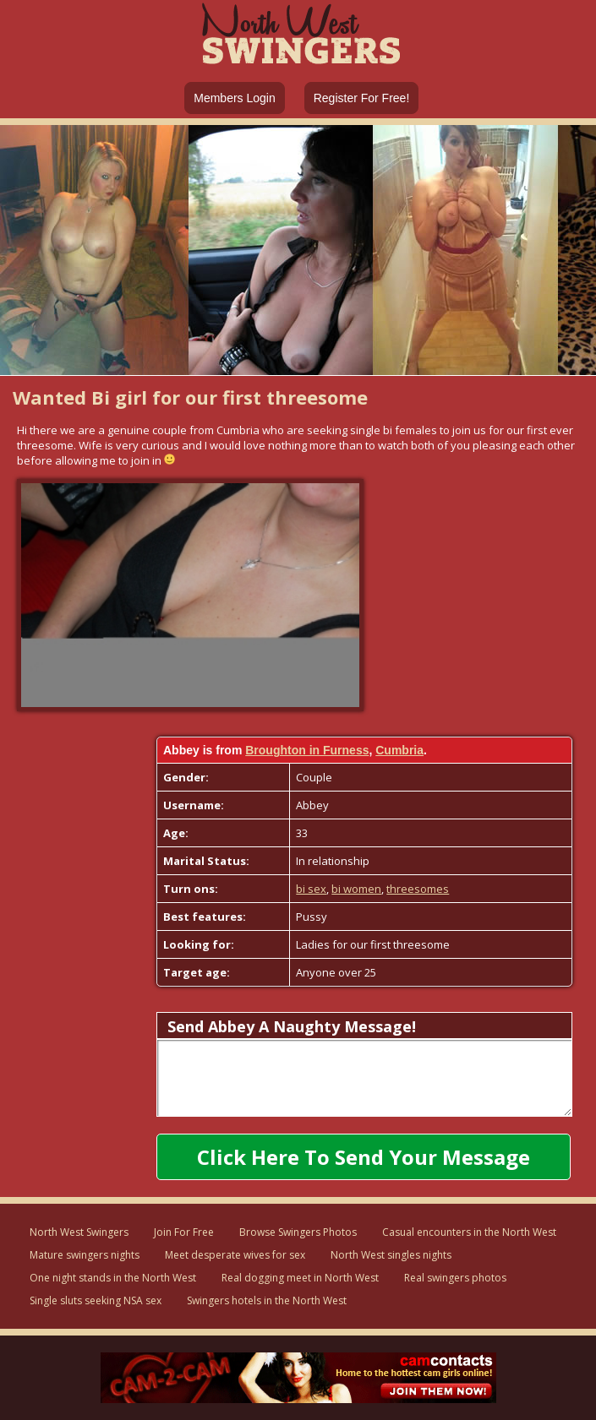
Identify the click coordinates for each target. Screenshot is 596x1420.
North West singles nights (391, 1255)
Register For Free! (362, 98)
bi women (356, 888)
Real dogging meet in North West (300, 1277)
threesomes (417, 888)
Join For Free (184, 1232)
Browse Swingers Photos (298, 1232)
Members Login (235, 98)
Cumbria (399, 750)
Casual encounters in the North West (469, 1232)
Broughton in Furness (307, 750)
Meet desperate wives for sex (235, 1255)
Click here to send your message (363, 1157)
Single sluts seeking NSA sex (95, 1300)
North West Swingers (79, 1232)
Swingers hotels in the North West (267, 1300)
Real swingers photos (455, 1277)
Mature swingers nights (84, 1255)
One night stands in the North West (113, 1277)
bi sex (311, 888)
